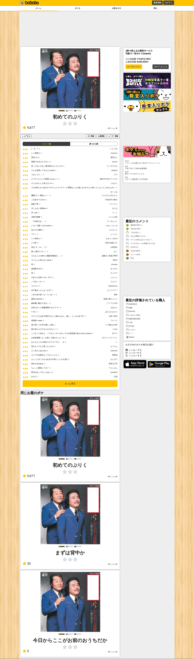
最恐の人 (113, 157)
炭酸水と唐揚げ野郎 (109, 256)
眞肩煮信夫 (131, 304)
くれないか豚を (133, 315)
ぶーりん (113, 234)
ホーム (38, 8)
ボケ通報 (91, 136)
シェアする (26, 136)
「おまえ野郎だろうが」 (136, 236)
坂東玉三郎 (113, 364)
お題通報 (101, 136)
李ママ (114, 333)
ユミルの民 (113, 217)
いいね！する (134, 350)
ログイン (168, 2)
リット (114, 213)
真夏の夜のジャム (110, 299)
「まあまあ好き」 (134, 251)
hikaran (130, 337)
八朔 (129, 322)
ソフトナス (113, 204)
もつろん (113, 346)
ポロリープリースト (109, 338)
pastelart (114, 372)
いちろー (131, 329)
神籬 (129, 308)
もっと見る (70, 383)
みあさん (113, 308)
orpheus (114, 170)
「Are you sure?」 (134, 229)
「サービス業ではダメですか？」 (139, 240)
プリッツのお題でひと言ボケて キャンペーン (147, 162)
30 (27, 563)
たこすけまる (112, 166)
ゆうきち (113, 269)
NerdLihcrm (112, 286)
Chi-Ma (130, 326)
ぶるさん (113, 183)
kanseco (114, 153)
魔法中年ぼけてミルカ (108, 179)
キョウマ (113, 273)
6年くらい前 (112, 128)
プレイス (113, 320)
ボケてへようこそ (160, 67)
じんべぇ (113, 277)
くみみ (114, 329)
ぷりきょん (113, 230)
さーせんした (112, 221)
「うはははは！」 (134, 232)
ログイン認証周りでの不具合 (147, 178)
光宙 (115, 377)
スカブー (113, 282)
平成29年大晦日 (111, 200)
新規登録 (157, 2)
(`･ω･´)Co (113, 149)
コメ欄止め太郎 (111, 325)
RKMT (115, 260)
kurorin (114, 162)
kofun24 (130, 311)
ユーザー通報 (113, 136)
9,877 (29, 128)
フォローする (133, 353)
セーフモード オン (134, 67)
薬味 (115, 295)
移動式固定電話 (133, 319)
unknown (113, 351)
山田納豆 (113, 247)
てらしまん (113, 368)
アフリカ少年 (112, 303)
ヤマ (115, 175)
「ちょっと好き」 (134, 254)
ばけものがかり (111, 312)
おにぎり (113, 359)
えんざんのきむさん (109, 195)
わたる (114, 208)
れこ (115, 251)
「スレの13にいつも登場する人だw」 (141, 243)
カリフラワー (112, 290)
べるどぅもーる (111, 226)
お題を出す (116, 8)
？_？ (129, 333)
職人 (155, 8)
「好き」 (131, 258)
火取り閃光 (113, 316)
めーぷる (113, 192)
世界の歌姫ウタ (111, 243)
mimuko (114, 264)
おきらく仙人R (111, 239)
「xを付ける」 (133, 247)
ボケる (77, 8)
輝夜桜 (114, 355)
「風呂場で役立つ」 (135, 225)
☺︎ (116, 342)
